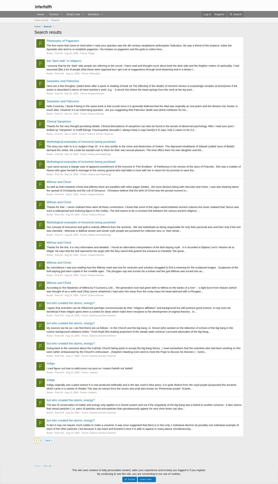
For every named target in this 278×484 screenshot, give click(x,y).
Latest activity (41, 20)
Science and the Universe (100, 134)
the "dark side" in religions (64, 61)
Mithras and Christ (59, 182)
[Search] (235, 14)
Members (93, 14)
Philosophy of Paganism (63, 41)
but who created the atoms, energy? (71, 303)
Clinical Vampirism (59, 121)
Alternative (94, 73)
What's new (73, 14)
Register (55, 20)
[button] (61, 14)
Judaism (93, 372)
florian (50, 53)
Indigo (51, 363)
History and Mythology (99, 154)
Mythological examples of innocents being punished (81, 141)
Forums (54, 14)
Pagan (91, 53)
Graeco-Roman (96, 93)
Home (40, 14)
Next (48, 440)
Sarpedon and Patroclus (63, 81)
